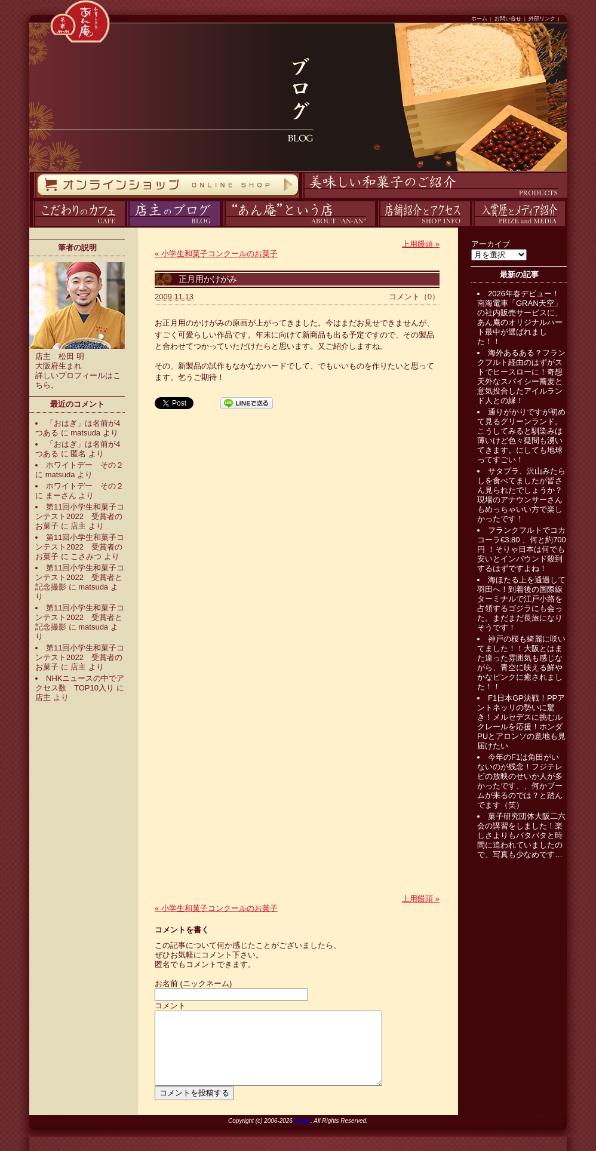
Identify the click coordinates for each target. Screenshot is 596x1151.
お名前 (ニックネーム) (193, 983)
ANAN (302, 1135)
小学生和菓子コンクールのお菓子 (216, 253)
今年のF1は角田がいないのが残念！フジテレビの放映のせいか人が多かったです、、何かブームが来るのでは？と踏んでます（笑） (520, 781)
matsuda (85, 432)
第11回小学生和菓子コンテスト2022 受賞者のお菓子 (79, 516)
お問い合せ (507, 19)
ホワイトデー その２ (85, 465)
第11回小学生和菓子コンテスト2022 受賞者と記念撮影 (79, 577)
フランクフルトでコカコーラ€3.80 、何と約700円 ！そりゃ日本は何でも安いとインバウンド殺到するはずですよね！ (521, 549)
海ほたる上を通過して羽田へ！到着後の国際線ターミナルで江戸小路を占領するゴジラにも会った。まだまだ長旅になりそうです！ (521, 603)
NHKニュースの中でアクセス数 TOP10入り (79, 683)
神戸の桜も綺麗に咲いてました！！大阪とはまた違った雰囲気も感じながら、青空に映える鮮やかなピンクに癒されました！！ (521, 662)
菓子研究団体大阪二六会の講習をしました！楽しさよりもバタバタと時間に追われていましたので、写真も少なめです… (521, 835)
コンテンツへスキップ (3, 0)
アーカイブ (490, 244)
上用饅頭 (421, 244)
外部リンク (542, 19)
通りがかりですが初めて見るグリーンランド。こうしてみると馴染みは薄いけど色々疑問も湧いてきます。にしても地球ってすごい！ (521, 435)
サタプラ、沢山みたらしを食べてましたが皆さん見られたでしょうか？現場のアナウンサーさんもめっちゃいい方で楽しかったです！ (521, 494)
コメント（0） (414, 296)
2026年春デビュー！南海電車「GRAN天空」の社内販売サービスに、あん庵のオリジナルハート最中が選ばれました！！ (520, 317)
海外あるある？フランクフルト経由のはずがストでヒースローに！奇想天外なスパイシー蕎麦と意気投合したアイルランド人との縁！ (521, 376)
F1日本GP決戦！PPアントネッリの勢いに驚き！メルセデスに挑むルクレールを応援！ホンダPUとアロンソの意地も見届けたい (521, 721)
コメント (170, 1005)
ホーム (479, 19)
